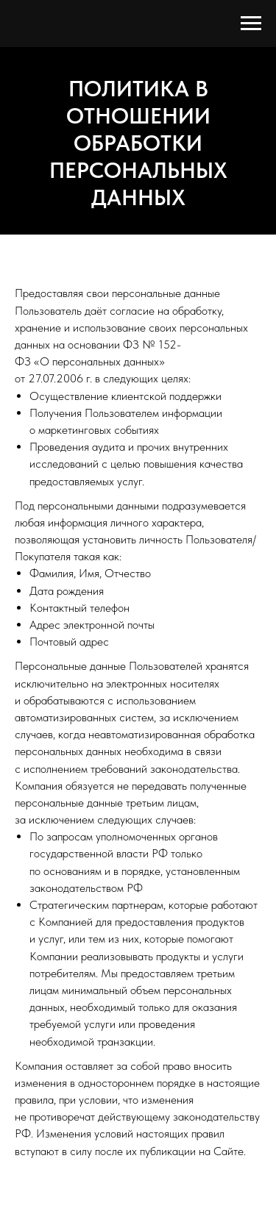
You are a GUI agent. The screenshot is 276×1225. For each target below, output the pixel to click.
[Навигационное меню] (251, 23)
